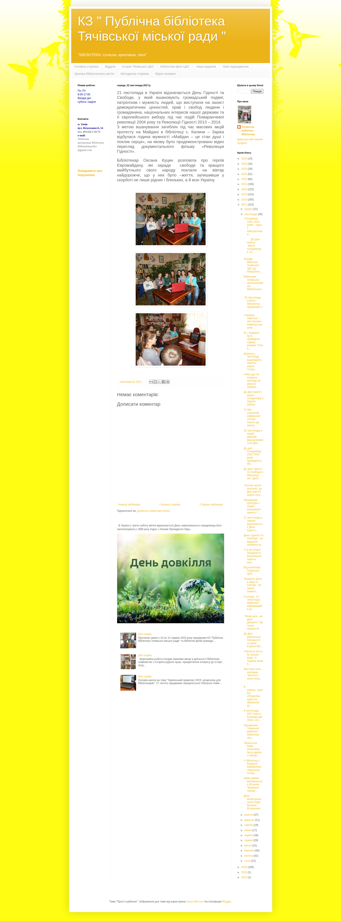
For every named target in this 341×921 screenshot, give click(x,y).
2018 (244, 199)
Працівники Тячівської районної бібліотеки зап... (251, 732)
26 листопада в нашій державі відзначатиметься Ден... (253, 437)
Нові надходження (236, 66)
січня (247, 860)
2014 (244, 877)
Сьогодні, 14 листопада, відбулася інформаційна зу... (253, 603)
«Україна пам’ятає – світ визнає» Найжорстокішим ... (253, 321)
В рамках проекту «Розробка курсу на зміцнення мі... (253, 696)
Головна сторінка (86, 66)
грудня (248, 209)
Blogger (226, 901)
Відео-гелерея (166, 73)
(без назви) (145, 634)
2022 (244, 179)
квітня (248, 845)
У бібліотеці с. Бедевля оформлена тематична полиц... (252, 767)
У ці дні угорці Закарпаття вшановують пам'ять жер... (253, 556)
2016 (244, 867)
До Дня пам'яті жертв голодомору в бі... (253, 245)
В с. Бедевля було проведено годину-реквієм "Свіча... (253, 340)
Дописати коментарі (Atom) (153, 510)
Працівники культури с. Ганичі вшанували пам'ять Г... (252, 506)
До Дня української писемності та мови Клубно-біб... (253, 640)
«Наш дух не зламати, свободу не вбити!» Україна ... (252, 381)
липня (248, 830)
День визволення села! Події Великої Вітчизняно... (253, 802)
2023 (244, 174)
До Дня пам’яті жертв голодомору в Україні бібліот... (253, 398)
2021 (244, 184)
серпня (248, 825)
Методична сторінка (135, 73)
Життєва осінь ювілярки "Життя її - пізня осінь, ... (252, 675)
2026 (244, 158)
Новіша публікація (129, 504)
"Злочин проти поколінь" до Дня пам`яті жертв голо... (253, 490)
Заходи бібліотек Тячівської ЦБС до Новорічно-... (253, 265)
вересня (249, 820)
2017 (244, 204)
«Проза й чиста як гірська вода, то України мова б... (253, 658)
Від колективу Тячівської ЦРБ (252, 570)
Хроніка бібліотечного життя (94, 73)
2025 (244, 163)
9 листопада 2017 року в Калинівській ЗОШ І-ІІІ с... (253, 715)
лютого (248, 855)
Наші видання (206, 66)
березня (249, 850)
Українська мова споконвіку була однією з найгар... (252, 749)
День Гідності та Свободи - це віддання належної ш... (253, 540)
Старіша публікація (211, 504)
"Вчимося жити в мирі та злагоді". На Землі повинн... (253, 585)
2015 (244, 872)
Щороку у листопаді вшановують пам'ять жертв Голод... (253, 361)
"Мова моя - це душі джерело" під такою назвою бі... (253, 622)
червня (248, 835)
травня (248, 840)
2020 (244, 189)
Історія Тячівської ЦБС (138, 66)
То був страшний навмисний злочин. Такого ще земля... (252, 417)
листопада (251, 214)
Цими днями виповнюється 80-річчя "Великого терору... (253, 784)
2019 (244, 194)
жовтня (249, 814)
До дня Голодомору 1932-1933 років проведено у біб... (253, 456)
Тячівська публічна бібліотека (248, 130)
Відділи (110, 66)
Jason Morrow (195, 901)
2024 (244, 168)
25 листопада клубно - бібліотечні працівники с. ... (253, 304)
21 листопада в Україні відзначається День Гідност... (253, 524)
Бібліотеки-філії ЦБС (175, 66)
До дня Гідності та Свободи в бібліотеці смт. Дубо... (253, 473)
